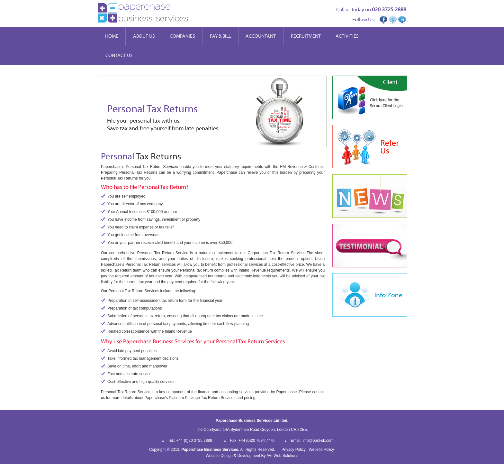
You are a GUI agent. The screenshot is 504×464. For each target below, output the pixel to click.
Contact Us (119, 55)
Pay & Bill (220, 36)
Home (111, 36)
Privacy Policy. (294, 449)
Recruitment (306, 36)
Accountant (261, 36)
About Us (144, 36)
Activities (347, 36)
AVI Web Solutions (282, 455)
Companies (182, 36)
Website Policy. (322, 449)
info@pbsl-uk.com (317, 440)
